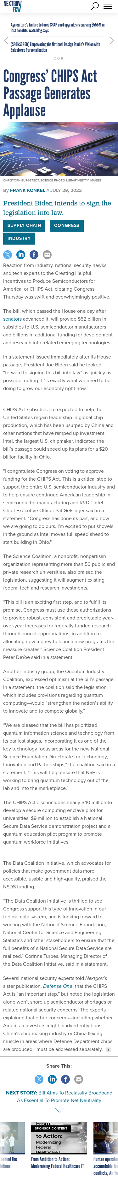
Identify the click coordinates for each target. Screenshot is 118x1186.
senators (12, 319)
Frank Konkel (27, 190)
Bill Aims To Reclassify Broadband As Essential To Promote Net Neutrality (64, 1096)
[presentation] (6, 1149)
